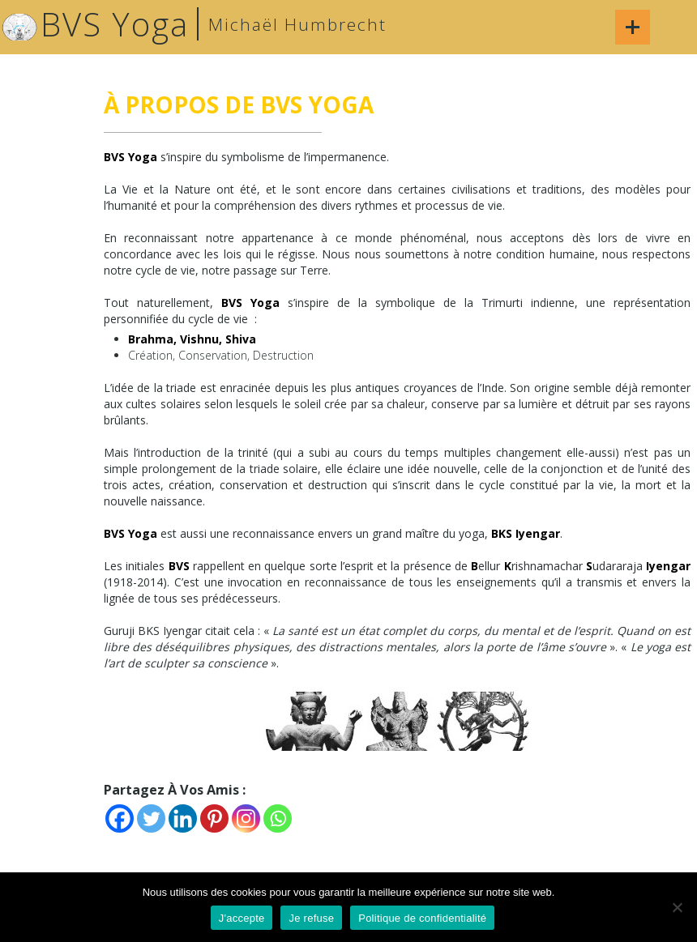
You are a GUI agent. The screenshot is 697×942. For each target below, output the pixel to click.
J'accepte (242, 918)
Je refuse (311, 918)
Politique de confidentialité (422, 918)
